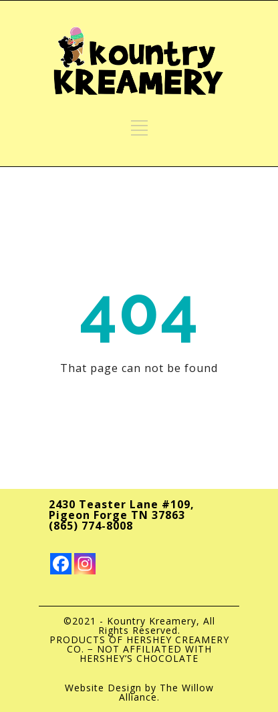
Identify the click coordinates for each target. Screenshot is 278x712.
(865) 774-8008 (91, 525)
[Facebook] (61, 563)
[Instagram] (85, 563)
